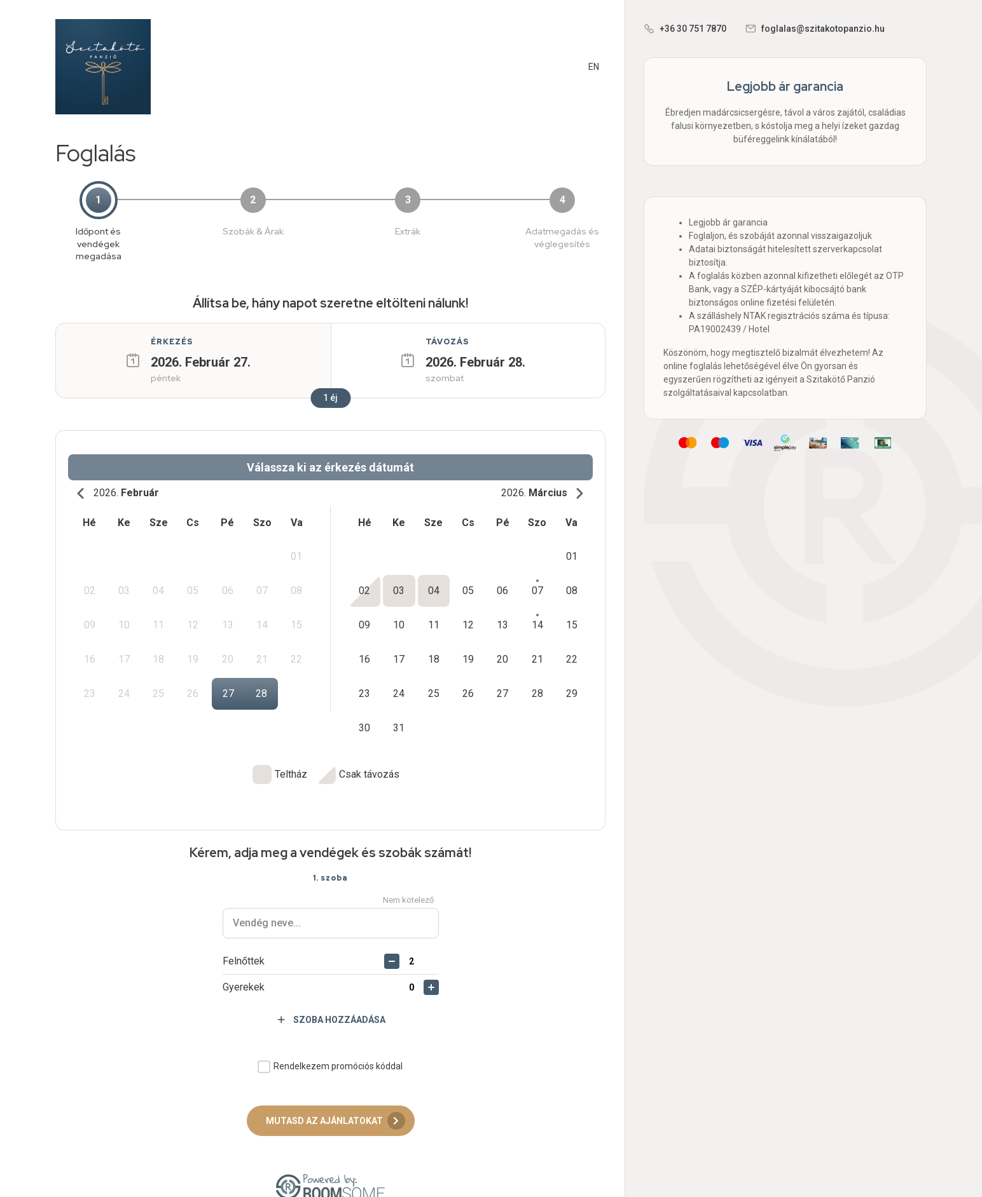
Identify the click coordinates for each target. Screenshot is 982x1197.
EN (593, 67)
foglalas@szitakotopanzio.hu (823, 29)
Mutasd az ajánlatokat (335, 1099)
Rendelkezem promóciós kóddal (338, 1044)
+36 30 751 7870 (693, 29)
